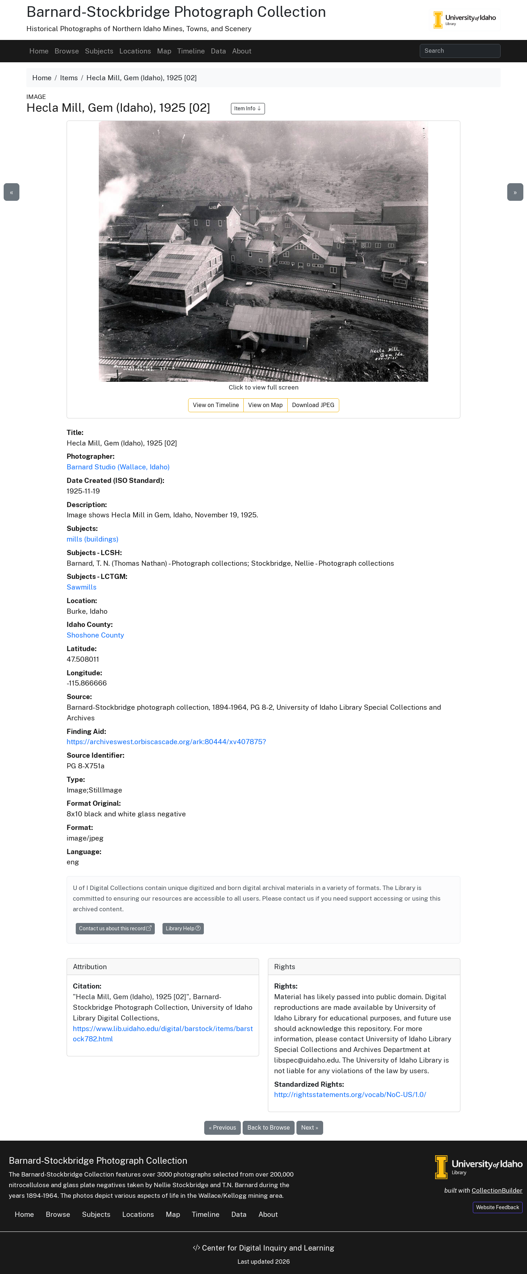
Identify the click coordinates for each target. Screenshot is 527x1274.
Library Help (183, 928)
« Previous (222, 1127)
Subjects (99, 51)
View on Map (265, 405)
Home (39, 51)
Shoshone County (95, 635)
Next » (309, 1127)
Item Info (248, 108)
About (241, 51)
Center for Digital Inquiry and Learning (263, 1248)
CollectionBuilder (497, 1190)
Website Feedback (497, 1207)
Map (164, 51)
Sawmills (82, 587)
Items (69, 78)
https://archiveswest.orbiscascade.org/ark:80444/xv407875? (166, 742)
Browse (67, 51)
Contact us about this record (115, 928)
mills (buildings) (93, 539)
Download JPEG (313, 405)
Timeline (191, 51)
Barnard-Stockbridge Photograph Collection (176, 11)
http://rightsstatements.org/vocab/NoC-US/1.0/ (350, 1094)
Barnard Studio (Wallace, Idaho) (118, 467)
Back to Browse (268, 1127)
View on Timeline (216, 405)
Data (218, 51)
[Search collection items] (460, 51)
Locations (135, 51)
